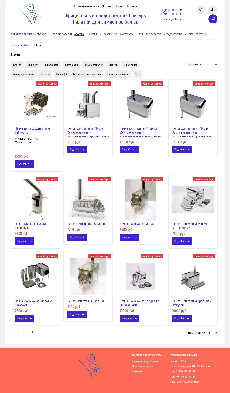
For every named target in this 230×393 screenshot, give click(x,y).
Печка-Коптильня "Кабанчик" (87, 224)
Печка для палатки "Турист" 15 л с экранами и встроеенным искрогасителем (88, 132)
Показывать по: (196, 332)
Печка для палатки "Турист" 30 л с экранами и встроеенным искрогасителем (193, 132)
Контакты (131, 6)
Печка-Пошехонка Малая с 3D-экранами (190, 226)
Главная (15, 44)
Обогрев (28, 44)
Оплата (120, 6)
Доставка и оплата (142, 366)
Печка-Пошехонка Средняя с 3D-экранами (139, 303)
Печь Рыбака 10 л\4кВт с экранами (32, 226)
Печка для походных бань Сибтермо (33, 130)
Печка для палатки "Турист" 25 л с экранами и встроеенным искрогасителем (140, 132)
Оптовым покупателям (86, 6)
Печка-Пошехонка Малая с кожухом (33, 303)
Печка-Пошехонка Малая (137, 224)
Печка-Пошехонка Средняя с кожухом (191, 303)
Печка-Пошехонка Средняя (85, 301)
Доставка (107, 6)
